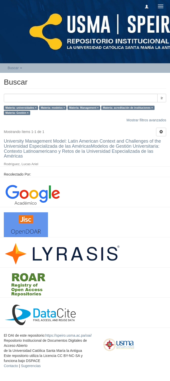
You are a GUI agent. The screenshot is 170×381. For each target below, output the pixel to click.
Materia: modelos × (53, 107)
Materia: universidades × (21, 107)
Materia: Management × (84, 107)
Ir (162, 98)
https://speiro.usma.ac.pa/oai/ (68, 335)
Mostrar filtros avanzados (146, 120)
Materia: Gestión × (16, 112)
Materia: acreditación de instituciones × (128, 107)
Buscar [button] (15, 68)
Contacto (11, 366)
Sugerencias (31, 366)
